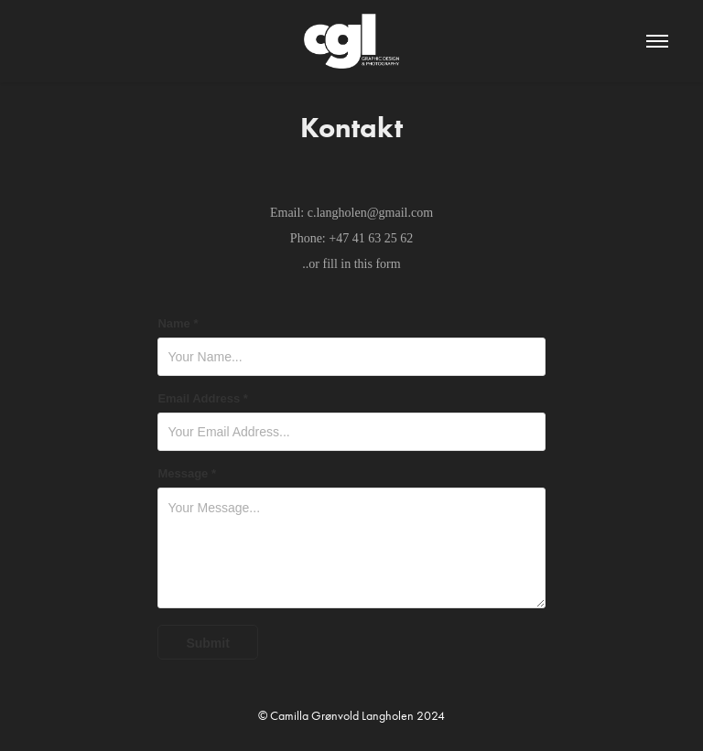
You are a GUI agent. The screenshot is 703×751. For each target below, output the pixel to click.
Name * (177, 323)
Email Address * (202, 398)
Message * (186, 473)
